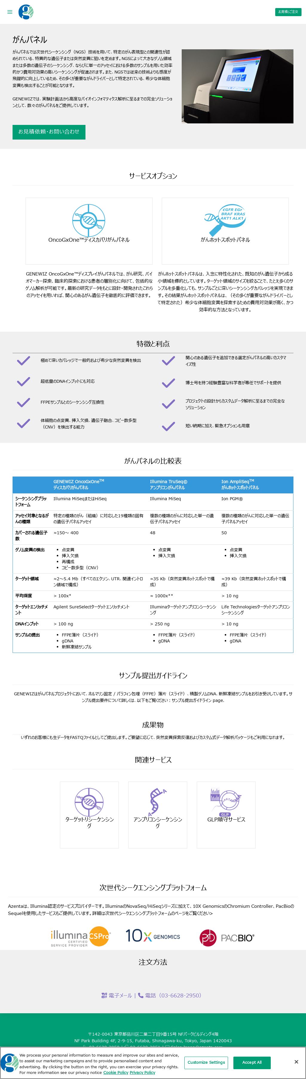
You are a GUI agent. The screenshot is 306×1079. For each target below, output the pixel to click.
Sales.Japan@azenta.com (197, 1046)
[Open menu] (10, 11)
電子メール (120, 994)
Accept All (251, 1063)
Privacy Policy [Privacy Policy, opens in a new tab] (142, 1073)
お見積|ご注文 (288, 11)
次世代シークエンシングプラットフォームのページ (145, 911)
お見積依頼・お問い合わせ (50, 132)
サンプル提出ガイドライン (191, 699)
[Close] (296, 1061)
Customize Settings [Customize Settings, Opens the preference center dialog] (206, 1063)
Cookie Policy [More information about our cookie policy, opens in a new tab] (115, 1073)
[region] (153, 1063)
